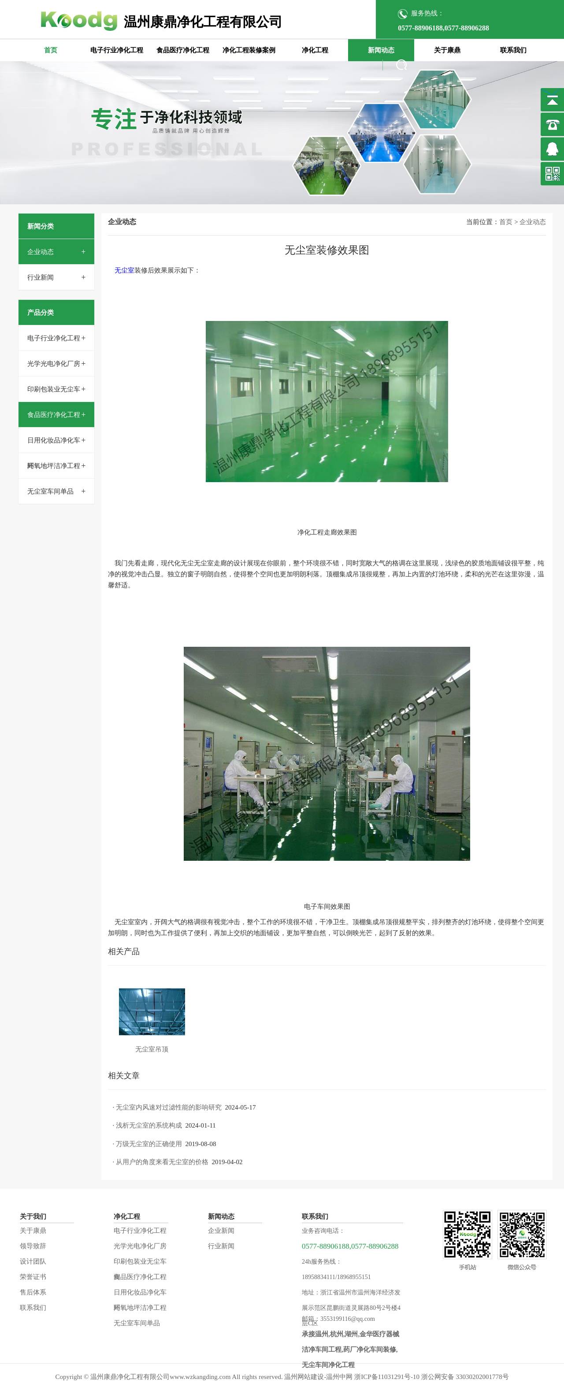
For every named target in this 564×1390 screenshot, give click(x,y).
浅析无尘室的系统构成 (149, 1125)
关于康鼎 (447, 50)
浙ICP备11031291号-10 (386, 1376)
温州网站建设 (304, 1376)
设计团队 (33, 1261)
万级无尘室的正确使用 (149, 1143)
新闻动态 (381, 50)
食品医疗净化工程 (182, 50)
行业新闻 (40, 277)
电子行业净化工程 (116, 50)
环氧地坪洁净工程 (53, 465)
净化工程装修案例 (249, 50)
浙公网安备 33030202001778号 (465, 1376)
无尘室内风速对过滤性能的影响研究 (169, 1107)
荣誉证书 (33, 1276)
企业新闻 (221, 1230)
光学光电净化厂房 (53, 363)
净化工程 (315, 50)
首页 (50, 50)
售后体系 (33, 1292)
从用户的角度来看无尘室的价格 (162, 1161)
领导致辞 (33, 1246)
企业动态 (40, 251)
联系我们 (513, 50)
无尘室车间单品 (50, 491)
